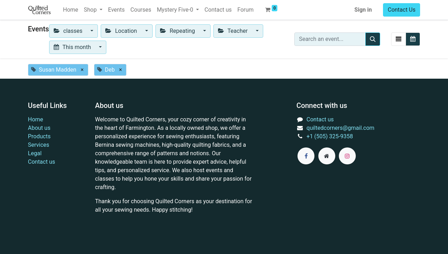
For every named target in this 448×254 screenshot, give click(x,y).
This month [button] (73, 47)
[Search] (372, 39)
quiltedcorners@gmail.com (341, 128)
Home (35, 119)
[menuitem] (70, 10)
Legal (35, 153)
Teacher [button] (233, 31)
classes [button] (69, 31)
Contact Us (401, 9)
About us (39, 128)
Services (38, 144)
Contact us (41, 161)
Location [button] (121, 31)
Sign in (363, 9)
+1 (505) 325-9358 (330, 136)
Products (39, 136)
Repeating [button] (178, 31)
